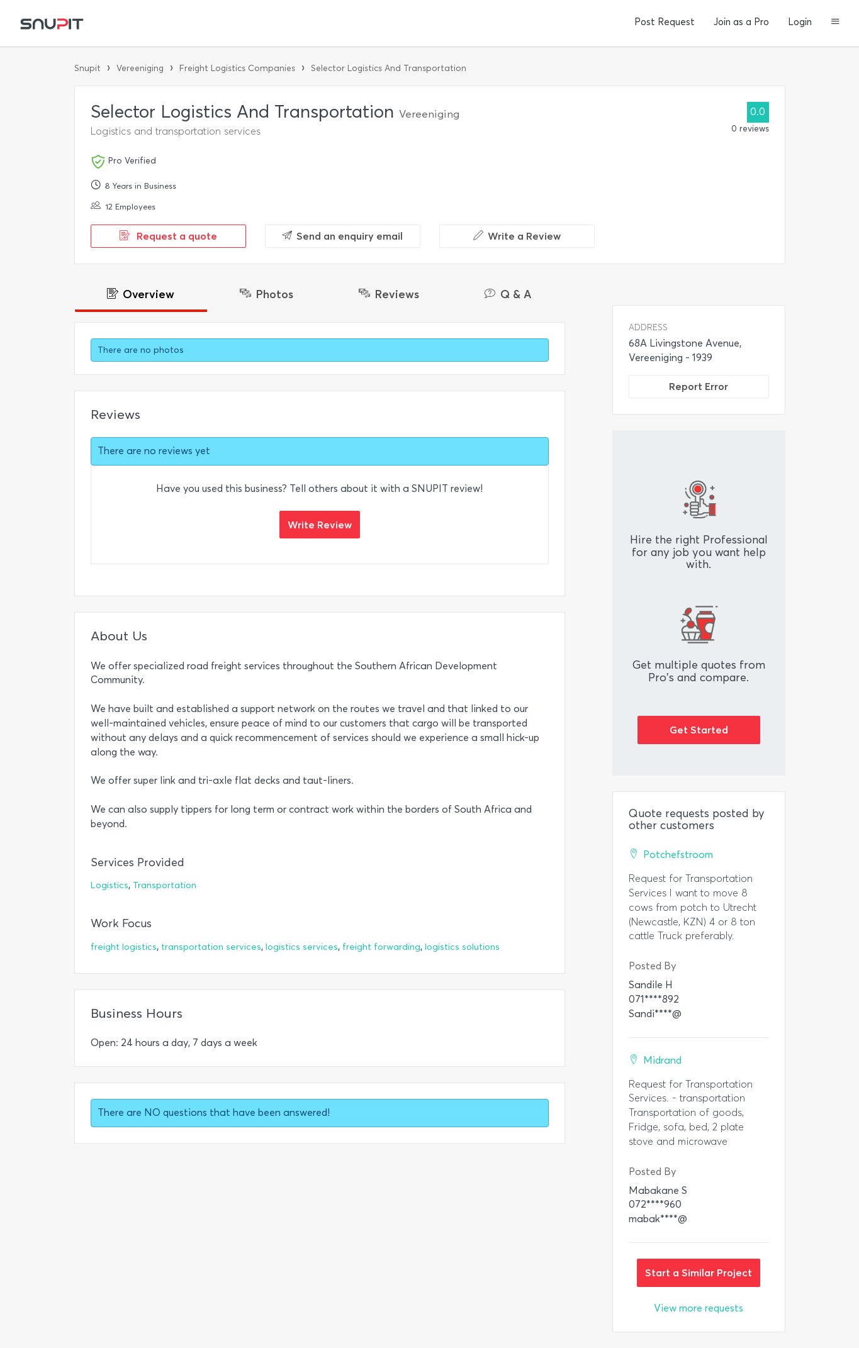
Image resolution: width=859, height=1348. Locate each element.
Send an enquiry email (342, 236)
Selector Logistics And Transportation (388, 68)
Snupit (87, 68)
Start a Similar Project (698, 1272)
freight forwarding (381, 947)
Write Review (320, 524)
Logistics (109, 885)
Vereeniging (140, 68)
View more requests (698, 1308)
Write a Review (517, 236)
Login (800, 22)
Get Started (699, 729)
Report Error (698, 386)
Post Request (664, 22)
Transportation (164, 885)
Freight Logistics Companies (237, 68)
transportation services (211, 947)
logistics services (302, 947)
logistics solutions (462, 947)
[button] (835, 22)
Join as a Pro (741, 22)
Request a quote (168, 236)
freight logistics (124, 947)
